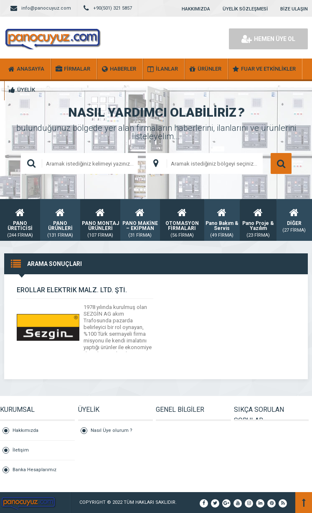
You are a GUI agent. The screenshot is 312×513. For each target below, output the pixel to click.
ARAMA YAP (281, 163)
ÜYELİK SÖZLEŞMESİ (245, 9)
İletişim (21, 450)
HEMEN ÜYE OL (268, 38)
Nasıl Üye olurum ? (111, 430)
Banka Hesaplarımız (34, 469)
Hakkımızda (25, 430)
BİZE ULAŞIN (294, 9)
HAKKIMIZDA (196, 9)
